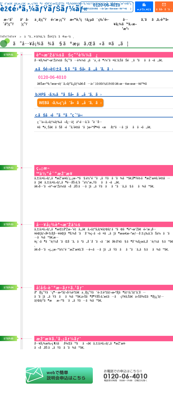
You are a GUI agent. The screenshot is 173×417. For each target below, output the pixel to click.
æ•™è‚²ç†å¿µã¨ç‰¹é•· (90, 19)
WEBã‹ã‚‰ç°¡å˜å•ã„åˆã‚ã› (70, 102)
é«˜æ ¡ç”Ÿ (58, 19)
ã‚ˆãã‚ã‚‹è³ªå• (156, 19)
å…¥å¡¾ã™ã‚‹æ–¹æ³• (125, 24)
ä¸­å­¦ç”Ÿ (40, 19)
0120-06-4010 (106, 6)
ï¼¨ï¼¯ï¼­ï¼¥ (8, 36)
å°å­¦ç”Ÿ (24, 21)
